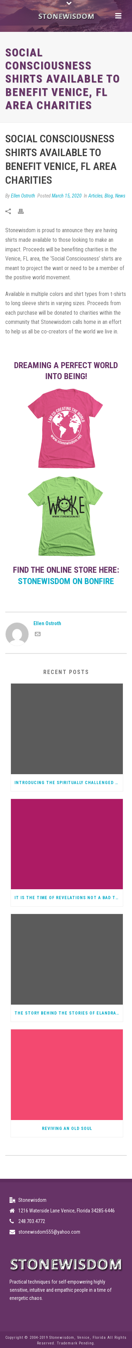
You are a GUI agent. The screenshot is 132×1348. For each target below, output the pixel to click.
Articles (95, 196)
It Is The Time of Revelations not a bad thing (68, 897)
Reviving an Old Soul (67, 1128)
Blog (109, 196)
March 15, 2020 (67, 196)
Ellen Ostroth (23, 196)
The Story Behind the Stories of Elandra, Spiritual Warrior (68, 1013)
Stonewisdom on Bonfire (66, 581)
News (120, 196)
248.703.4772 (31, 1221)
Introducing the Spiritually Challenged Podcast (68, 782)
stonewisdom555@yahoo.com (49, 1232)
